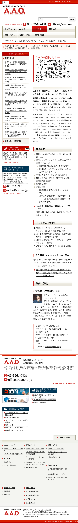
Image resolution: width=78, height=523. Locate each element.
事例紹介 (7, 495)
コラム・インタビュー (56, 449)
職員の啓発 (62, 41)
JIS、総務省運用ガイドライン (26, 41)
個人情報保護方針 (32, 491)
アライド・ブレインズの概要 (13, 450)
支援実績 (7, 491)
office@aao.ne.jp (32, 516)
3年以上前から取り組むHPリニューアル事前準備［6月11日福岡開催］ (16, 118)
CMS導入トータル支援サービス (16, 430)
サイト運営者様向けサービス (57, 470)
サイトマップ (68, 2)
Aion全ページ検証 (39, 402)
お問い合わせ (55, 2)
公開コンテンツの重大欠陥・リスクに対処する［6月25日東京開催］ (16, 126)
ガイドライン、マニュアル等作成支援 (16, 421)
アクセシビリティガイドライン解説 (57, 453)
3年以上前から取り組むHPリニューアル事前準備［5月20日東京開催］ (16, 103)
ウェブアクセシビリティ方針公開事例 (35, 458)
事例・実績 (72, 383)
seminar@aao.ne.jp (53, 347)
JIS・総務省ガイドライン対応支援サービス (16, 414)
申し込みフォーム (11, 162)
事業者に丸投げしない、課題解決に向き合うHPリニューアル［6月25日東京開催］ (16, 134)
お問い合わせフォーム (13, 193)
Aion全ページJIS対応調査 (35, 449)
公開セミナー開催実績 (40, 46)
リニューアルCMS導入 (47, 41)
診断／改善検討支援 (12, 417)
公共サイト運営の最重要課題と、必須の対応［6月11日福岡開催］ (16, 111)
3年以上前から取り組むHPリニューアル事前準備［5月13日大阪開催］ (16, 87)
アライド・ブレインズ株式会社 (40, 510)
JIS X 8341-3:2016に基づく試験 (44, 400)
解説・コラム (52, 445)
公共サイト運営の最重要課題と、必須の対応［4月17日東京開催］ (16, 64)
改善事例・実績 (9, 488)
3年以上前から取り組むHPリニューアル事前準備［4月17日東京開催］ (16, 72)
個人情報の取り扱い (33, 495)
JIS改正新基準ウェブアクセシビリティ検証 (44, 396)
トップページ (17, 46)
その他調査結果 (31, 468)
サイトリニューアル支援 (14, 428)
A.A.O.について (9, 445)
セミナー (27, 46)
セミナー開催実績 (10, 465)
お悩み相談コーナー (55, 457)
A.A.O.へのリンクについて (13, 454)
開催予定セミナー (11, 58)
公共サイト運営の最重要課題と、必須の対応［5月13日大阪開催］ (16, 80)
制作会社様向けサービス (56, 474)
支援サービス (59, 383)
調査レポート (30, 445)
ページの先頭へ (65, 438)
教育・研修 (9, 425)
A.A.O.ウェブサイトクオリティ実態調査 (35, 453)
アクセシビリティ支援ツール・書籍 (57, 478)
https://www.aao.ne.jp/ (61, 514)
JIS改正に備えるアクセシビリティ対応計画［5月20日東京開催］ (16, 95)
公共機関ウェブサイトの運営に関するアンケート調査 (35, 463)
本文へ (6, 2)
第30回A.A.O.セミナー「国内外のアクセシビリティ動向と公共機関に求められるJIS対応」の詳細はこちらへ (54, 273)
